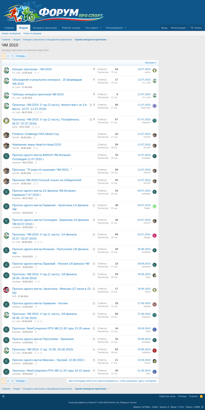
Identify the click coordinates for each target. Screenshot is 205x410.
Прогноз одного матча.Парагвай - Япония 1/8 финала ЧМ (50, 263)
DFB (14, 296)
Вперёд (20, 56)
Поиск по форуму (32, 33)
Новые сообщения (11, 33)
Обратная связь (167, 396)
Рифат (147, 208)
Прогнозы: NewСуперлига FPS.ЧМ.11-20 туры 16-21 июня (51, 370)
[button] (100, 28)
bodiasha (146, 352)
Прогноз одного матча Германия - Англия (40, 303)
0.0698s (180, 407)
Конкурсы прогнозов (45, 27)
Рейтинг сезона (71, 27)
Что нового (91, 27)
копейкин (16, 162)
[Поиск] (196, 28)
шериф (147, 306)
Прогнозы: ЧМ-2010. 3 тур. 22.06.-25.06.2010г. (43, 349)
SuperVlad (145, 108)
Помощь (182, 396)
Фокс (148, 277)
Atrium (147, 363)
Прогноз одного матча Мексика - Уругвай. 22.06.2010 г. (49, 360)
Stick (148, 331)
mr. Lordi (16, 73)
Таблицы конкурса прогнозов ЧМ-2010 (38, 94)
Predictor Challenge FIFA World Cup (35, 134)
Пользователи (114, 27)
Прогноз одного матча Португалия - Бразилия (43, 339)
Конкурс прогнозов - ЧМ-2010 (32, 69)
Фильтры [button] (149, 62)
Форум (23, 27)
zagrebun (146, 122)
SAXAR (15, 137)
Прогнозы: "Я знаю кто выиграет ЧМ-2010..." (42, 169)
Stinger (147, 237)
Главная (9, 27)
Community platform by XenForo (93, 402)
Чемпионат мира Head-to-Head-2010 (36, 144)
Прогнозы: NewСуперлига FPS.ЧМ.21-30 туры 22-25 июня (51, 328)
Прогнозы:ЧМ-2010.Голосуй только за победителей (46, 180)
